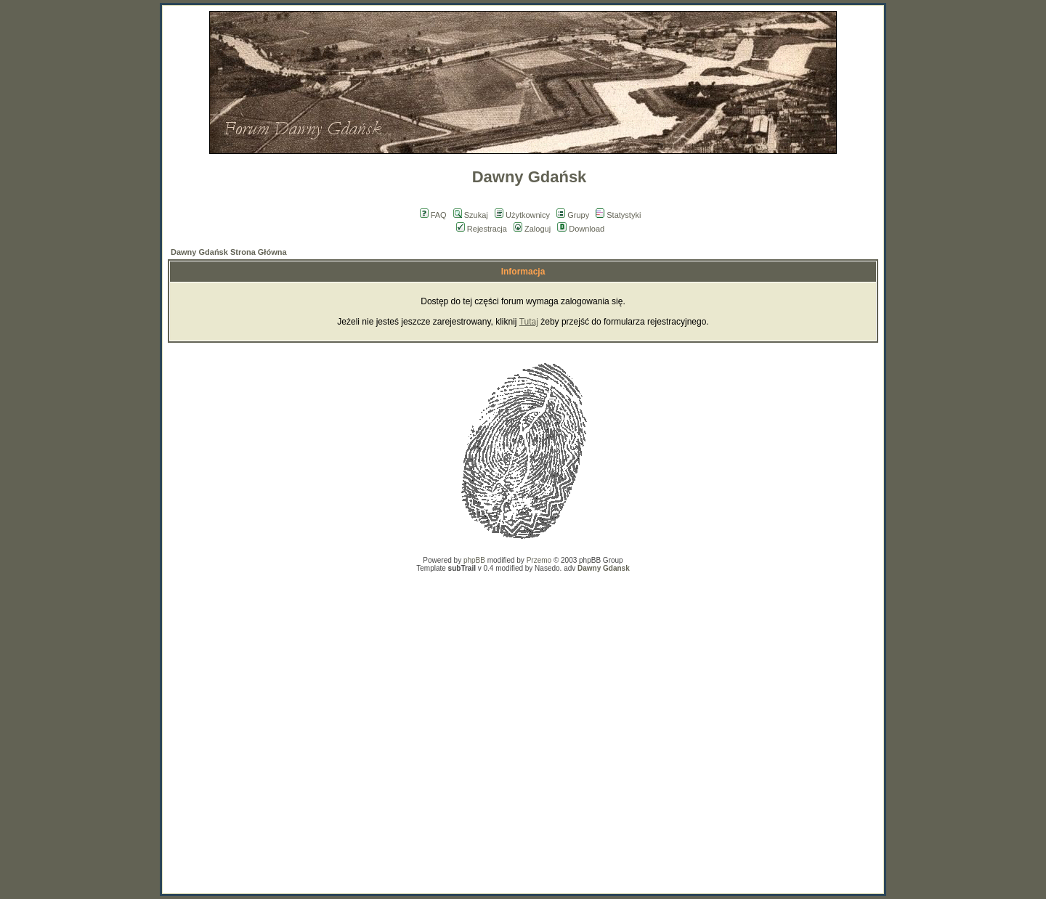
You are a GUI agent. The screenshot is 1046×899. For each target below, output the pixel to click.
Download (580, 228)
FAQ (433, 215)
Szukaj (470, 215)
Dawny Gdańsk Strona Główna (229, 252)
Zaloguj (532, 228)
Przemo (539, 560)
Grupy (572, 215)
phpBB (474, 560)
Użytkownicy (522, 215)
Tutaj (528, 322)
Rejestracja (481, 228)
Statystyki (618, 215)
